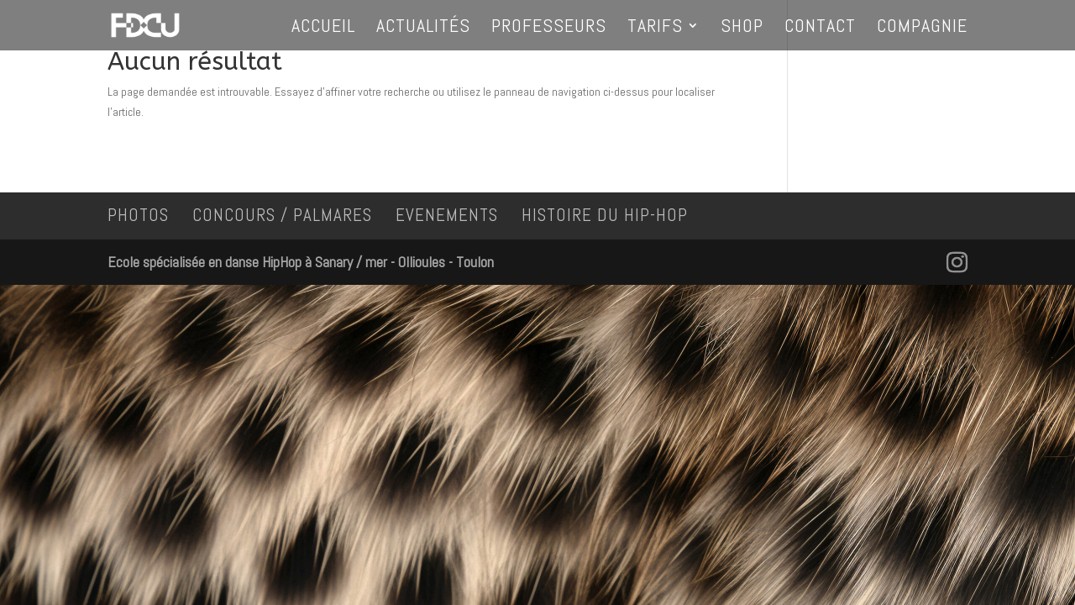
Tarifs (655, 28)
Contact (820, 28)
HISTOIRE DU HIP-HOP (605, 214)
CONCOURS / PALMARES (282, 214)
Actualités (423, 28)
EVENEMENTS (447, 214)
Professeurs (548, 28)
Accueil (323, 28)
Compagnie (922, 28)
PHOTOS (138, 214)
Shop (742, 28)
